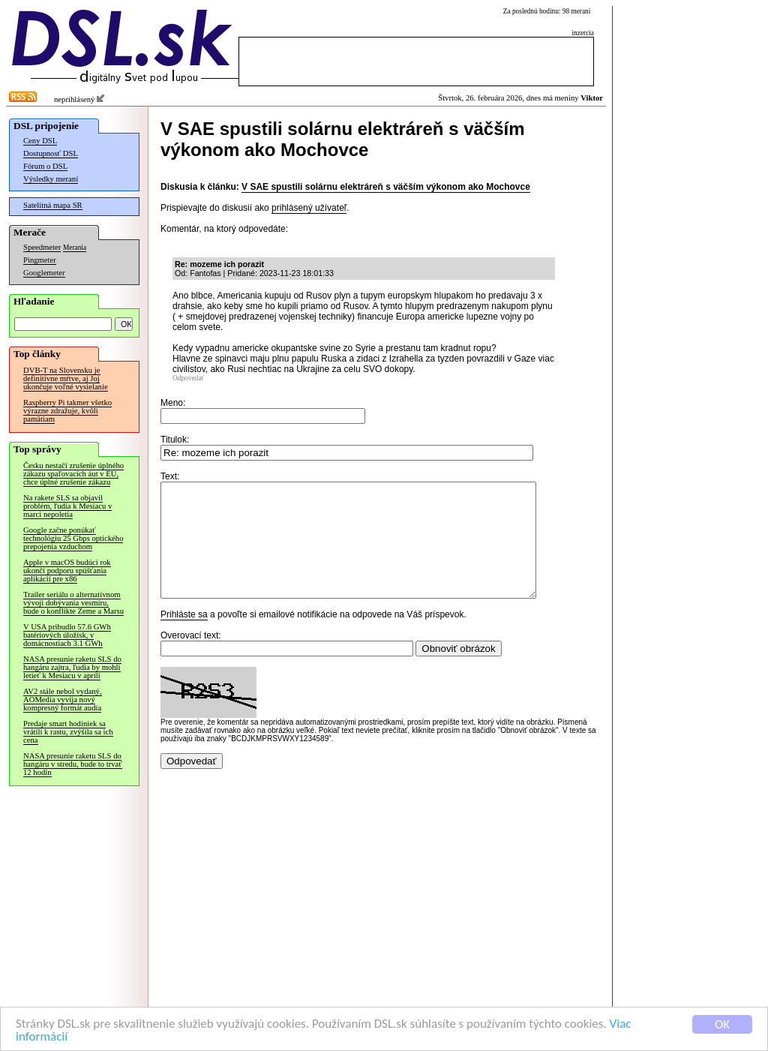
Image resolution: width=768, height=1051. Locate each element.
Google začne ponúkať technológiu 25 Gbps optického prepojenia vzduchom (73, 538)
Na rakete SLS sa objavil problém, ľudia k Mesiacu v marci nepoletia (67, 506)
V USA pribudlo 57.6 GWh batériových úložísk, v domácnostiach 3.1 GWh (67, 635)
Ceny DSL (40, 141)
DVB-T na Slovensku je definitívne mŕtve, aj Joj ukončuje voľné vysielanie (65, 378)
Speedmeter (42, 247)
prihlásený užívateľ (309, 208)
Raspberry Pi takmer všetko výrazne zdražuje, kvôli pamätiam (67, 410)
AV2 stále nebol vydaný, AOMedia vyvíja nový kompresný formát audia (62, 699)
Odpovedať (188, 378)
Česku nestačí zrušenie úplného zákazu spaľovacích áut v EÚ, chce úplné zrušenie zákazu (73, 473)
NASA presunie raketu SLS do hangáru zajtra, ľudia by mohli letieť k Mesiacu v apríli (72, 667)
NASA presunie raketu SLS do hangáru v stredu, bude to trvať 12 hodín (72, 764)
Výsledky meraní (50, 179)
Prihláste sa (184, 637)
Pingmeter (39, 260)
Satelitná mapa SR (52, 205)
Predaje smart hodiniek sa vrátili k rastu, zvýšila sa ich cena (68, 731)
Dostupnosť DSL (50, 153)
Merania (74, 247)
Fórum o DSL (45, 166)
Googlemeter (44, 273)
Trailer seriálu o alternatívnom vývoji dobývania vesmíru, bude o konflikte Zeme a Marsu (73, 602)
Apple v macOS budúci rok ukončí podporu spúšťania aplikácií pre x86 (67, 570)
